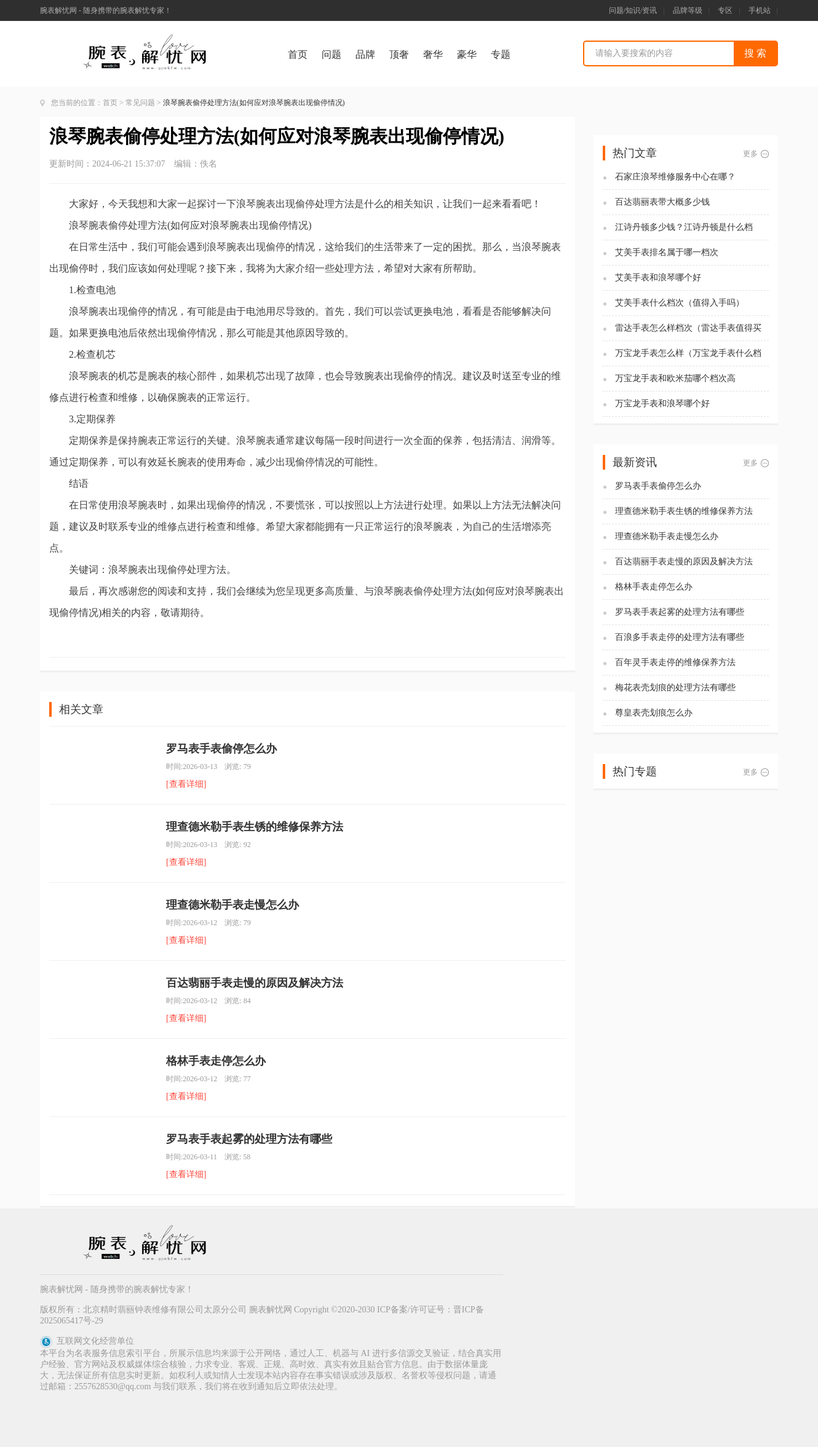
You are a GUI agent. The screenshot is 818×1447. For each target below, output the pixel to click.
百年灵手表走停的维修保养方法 (675, 662)
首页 (298, 54)
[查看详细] (186, 784)
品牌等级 (687, 10)
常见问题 (140, 102)
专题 (500, 54)
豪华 (467, 54)
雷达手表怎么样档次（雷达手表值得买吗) (688, 328)
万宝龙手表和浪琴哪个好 (662, 403)
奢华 (433, 54)
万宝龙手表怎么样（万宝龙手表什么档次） (688, 354)
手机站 (760, 10)
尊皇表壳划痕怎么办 (654, 712)
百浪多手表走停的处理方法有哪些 (679, 637)
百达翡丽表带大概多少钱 (662, 202)
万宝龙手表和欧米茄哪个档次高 (675, 378)
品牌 (365, 54)
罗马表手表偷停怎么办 (221, 749)
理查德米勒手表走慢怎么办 (232, 905)
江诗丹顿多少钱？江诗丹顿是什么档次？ (684, 228)
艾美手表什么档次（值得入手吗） (679, 302)
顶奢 (399, 54)
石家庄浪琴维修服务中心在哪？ (675, 176)
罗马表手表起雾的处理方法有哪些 (249, 1139)
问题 (331, 54)
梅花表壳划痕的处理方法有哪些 (675, 687)
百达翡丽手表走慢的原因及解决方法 (254, 983)
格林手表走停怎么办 (216, 1061)
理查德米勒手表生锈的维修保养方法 (254, 827)
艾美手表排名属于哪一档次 (666, 252)
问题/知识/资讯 (633, 10)
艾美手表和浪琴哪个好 (658, 277)
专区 (725, 10)
